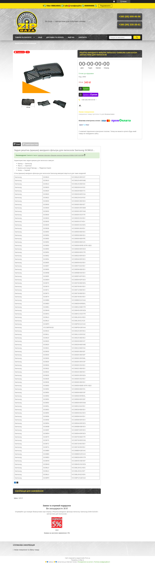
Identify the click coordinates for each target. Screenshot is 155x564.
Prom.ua (87, 558)
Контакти (83, 37)
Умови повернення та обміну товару (26, 550)
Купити (86, 89)
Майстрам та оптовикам (25, 43)
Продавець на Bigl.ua (77, 560)
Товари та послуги (23, 37)
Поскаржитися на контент (85, 562)
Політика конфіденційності (102, 562)
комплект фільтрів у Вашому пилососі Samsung (53, 155)
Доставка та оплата (55, 37)
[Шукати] (136, 37)
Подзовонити (105, 6)
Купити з (90, 95)
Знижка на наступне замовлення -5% (57, 533)
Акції (40, 37)
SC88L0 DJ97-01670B (76, 155)
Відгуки (71, 37)
